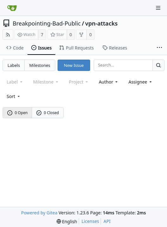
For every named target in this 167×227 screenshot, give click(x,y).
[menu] (14, 96)
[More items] (159, 48)
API (106, 221)
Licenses (90, 221)
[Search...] (158, 65)
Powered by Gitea (39, 213)
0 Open (17, 112)
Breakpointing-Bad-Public (47, 23)
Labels (14, 65)
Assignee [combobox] (140, 82)
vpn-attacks (101, 23)
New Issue (74, 65)
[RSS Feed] (8, 34)
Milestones (39, 65)
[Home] (12, 8)
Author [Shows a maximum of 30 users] (109, 82)
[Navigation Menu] (158, 8)
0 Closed (47, 112)
